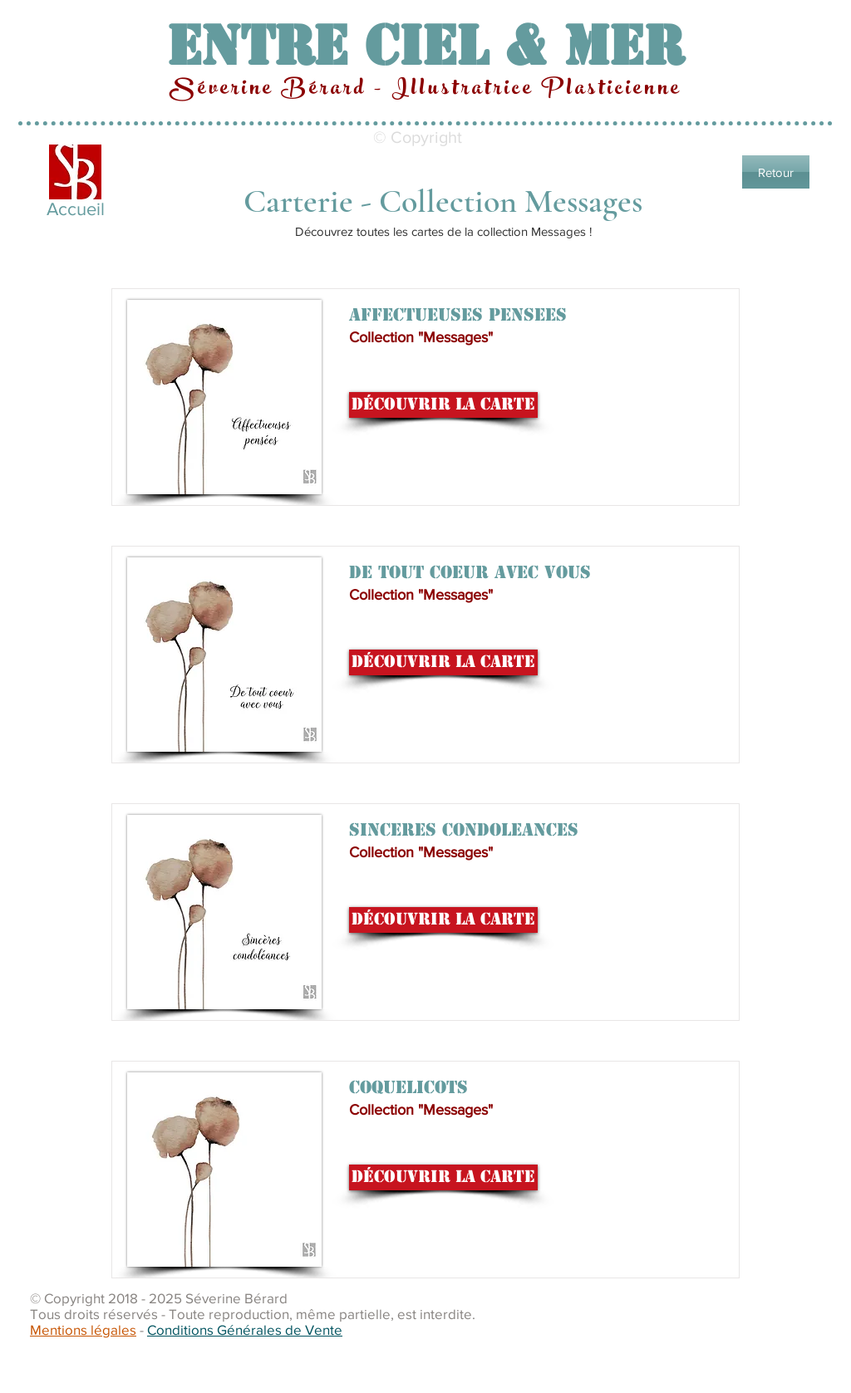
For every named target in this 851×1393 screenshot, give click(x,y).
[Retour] (775, 172)
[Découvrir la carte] (443, 405)
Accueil (76, 208)
